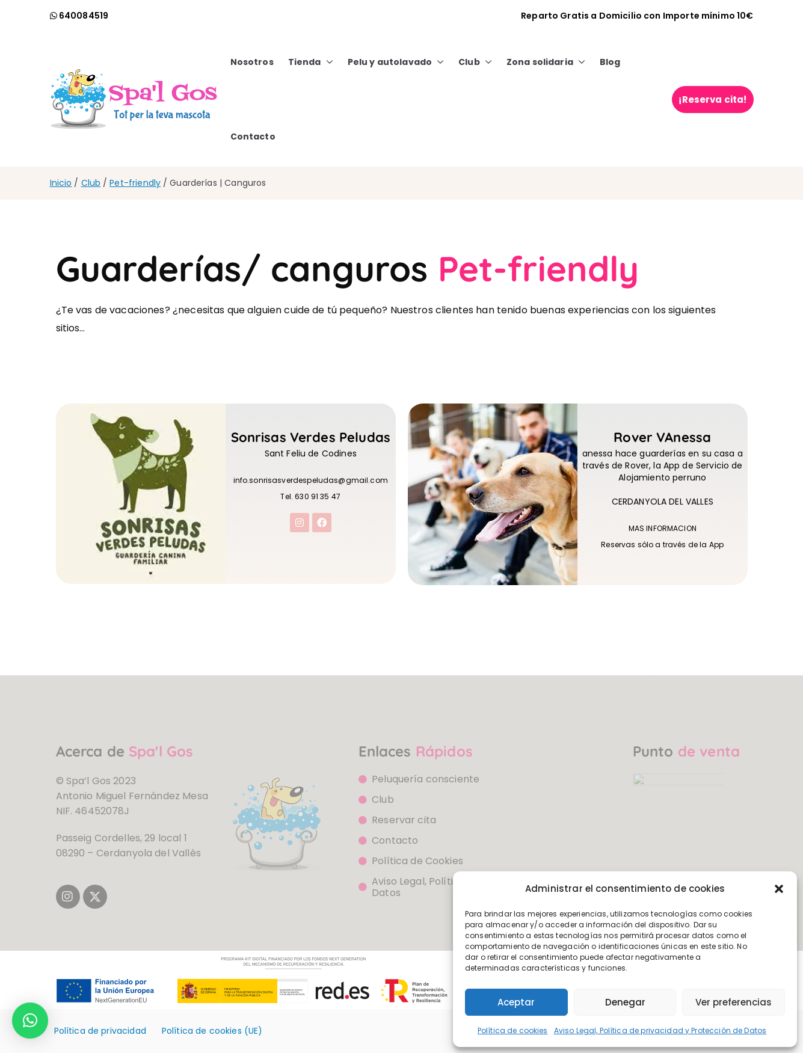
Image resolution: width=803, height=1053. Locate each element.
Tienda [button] (310, 62)
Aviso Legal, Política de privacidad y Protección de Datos (660, 1030)
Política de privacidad (100, 1031)
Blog (610, 62)
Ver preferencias (733, 1002)
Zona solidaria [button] (545, 62)
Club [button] (475, 62)
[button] (779, 889)
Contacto (252, 136)
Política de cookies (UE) (212, 1031)
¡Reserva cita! (712, 99)
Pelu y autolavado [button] (396, 62)
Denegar (625, 1002)
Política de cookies (513, 1030)
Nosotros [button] (252, 62)
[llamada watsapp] (79, 16)
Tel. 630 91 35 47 (310, 501)
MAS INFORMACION (663, 532)
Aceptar (516, 1002)
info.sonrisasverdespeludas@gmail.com (310, 484)
